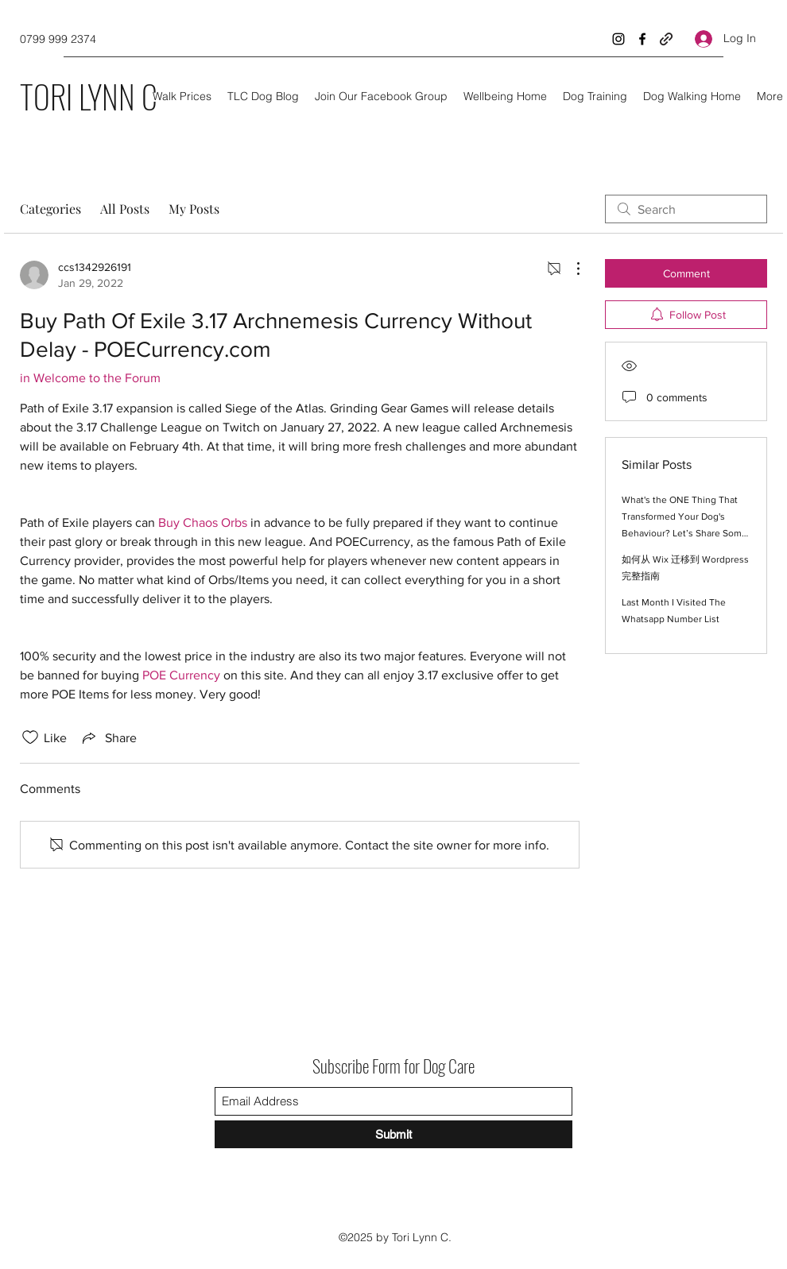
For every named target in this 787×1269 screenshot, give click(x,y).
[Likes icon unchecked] (30, 737)
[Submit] (393, 1134)
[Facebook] (642, 39)
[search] (686, 209)
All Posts (124, 208)
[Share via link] (108, 737)
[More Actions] (570, 268)
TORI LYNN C (88, 96)
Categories (50, 208)
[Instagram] (618, 39)
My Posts (194, 208)
